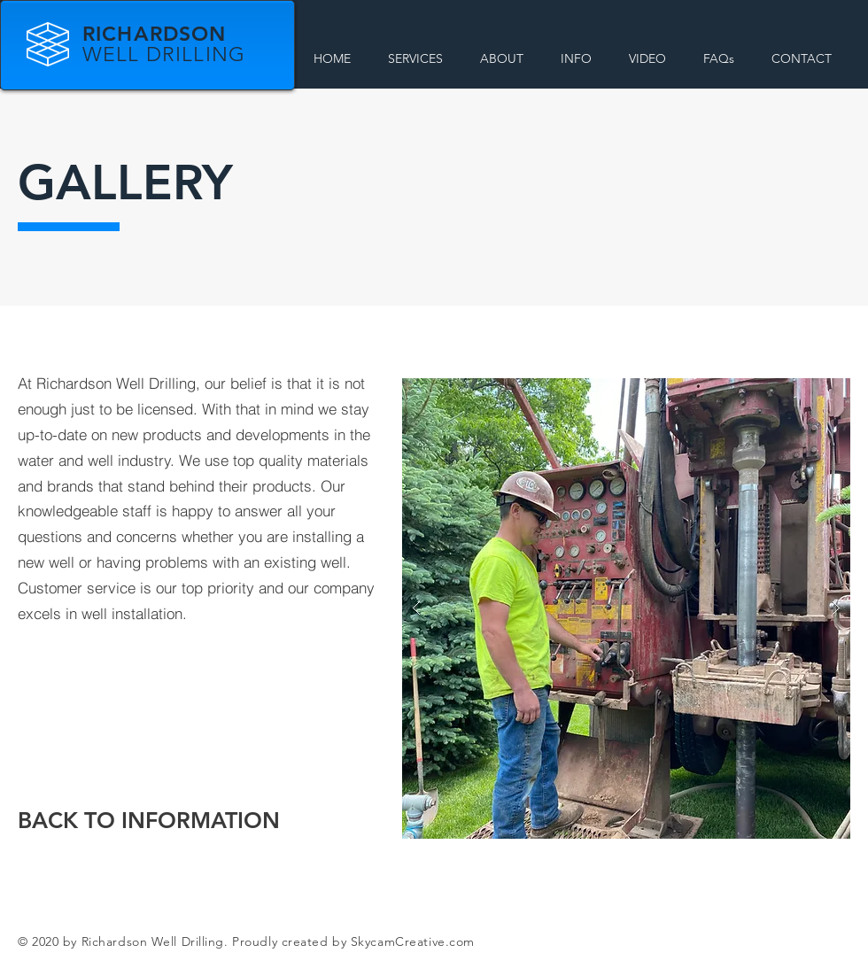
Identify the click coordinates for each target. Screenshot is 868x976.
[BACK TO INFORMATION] (149, 820)
